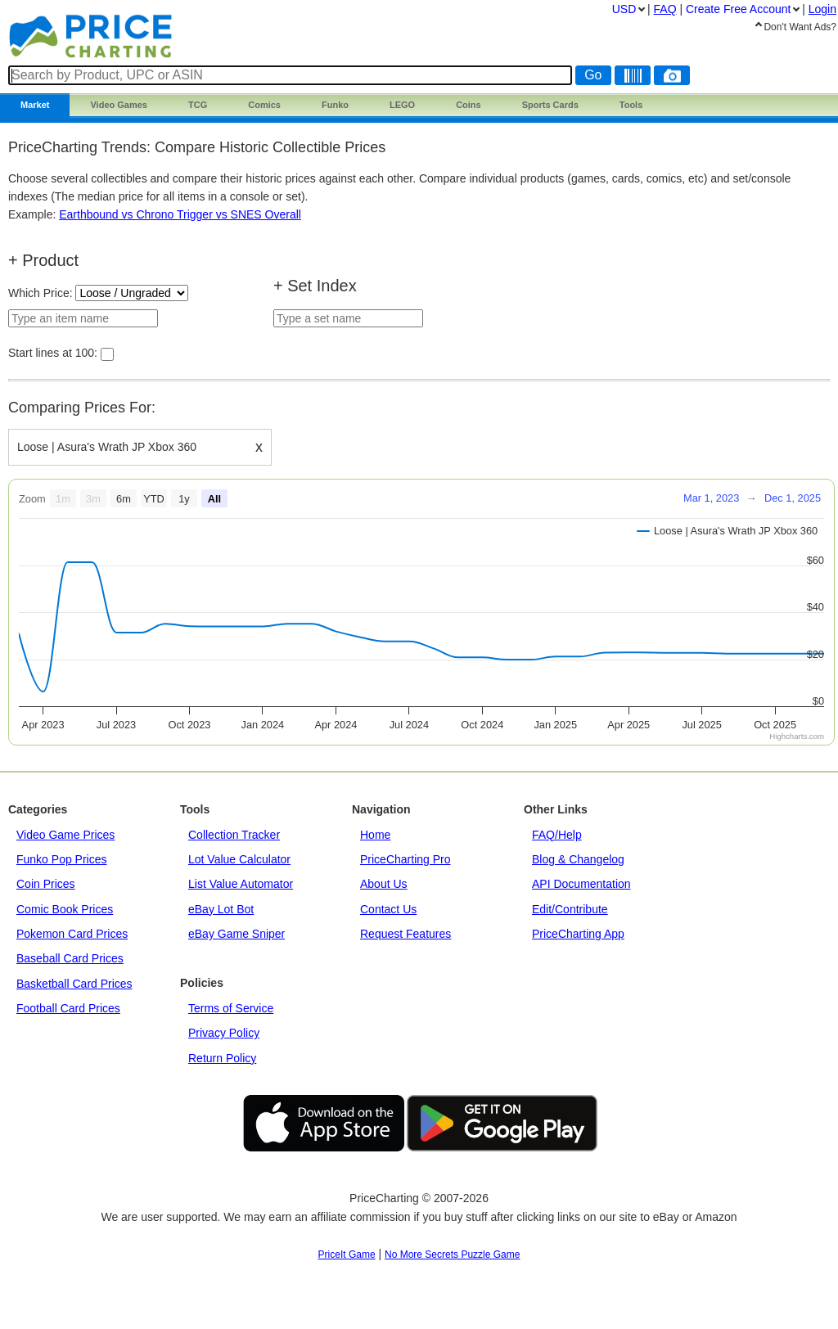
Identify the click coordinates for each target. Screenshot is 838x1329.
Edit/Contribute (570, 909)
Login (822, 9)
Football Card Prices (68, 1008)
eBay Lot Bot (221, 909)
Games (118, 105)
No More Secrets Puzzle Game (452, 1254)
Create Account (738, 9)
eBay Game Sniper (236, 933)
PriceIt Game (347, 1254)
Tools (631, 105)
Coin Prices (45, 883)
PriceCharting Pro (405, 859)
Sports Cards (550, 105)
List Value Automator (240, 883)
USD (624, 9)
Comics (264, 105)
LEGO (402, 105)
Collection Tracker (234, 834)
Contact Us (388, 909)
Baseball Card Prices (70, 958)
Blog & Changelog (578, 859)
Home (375, 834)
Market (34, 105)
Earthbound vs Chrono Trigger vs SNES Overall (180, 214)
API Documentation (581, 883)
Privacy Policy (223, 1032)
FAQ (665, 9)
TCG (197, 105)
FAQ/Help (557, 834)
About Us (384, 883)
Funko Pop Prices (61, 859)
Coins (468, 105)
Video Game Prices (65, 834)
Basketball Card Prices (74, 983)
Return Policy (222, 1058)
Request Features (405, 933)
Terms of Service (230, 1008)
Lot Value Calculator (239, 859)
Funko (335, 105)
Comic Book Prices (64, 909)
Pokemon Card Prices (72, 933)
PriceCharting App (578, 933)
